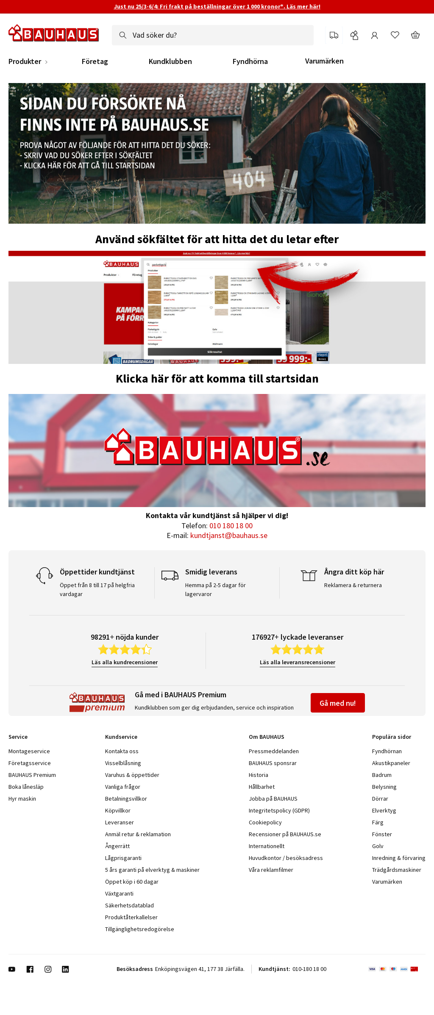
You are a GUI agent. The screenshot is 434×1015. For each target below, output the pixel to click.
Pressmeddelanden (274, 751)
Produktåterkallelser (131, 917)
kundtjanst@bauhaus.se (228, 535)
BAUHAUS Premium (32, 775)
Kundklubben (170, 61)
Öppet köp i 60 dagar (132, 881)
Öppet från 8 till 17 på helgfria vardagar (97, 589)
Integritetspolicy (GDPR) (279, 810)
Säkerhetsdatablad (129, 905)
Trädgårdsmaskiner (396, 870)
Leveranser (119, 822)
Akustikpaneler (391, 763)
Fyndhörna (250, 61)
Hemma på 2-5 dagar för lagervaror (215, 589)
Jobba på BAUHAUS (273, 798)
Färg (378, 822)
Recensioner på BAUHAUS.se (285, 834)
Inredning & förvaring (399, 858)
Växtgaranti (119, 893)
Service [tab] (18, 736)
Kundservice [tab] (121, 736)
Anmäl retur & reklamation (138, 834)
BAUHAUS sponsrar (273, 763)
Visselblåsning (123, 763)
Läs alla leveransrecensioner (297, 662)
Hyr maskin (22, 798)
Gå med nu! (338, 703)
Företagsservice (29, 763)
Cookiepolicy (265, 822)
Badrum (382, 775)
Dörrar (380, 798)
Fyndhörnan (387, 751)
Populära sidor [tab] (391, 736)
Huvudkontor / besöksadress (286, 858)
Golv (378, 846)
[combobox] (213, 35)
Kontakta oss (122, 751)
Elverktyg (384, 810)
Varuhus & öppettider (132, 775)
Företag (95, 61)
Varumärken (324, 61)
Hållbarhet (262, 786)
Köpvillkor (118, 810)
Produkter (24, 61)
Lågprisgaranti (123, 858)
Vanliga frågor (122, 786)
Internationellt (266, 846)
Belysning (384, 786)
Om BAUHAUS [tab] (266, 736)
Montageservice (29, 751)
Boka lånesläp (26, 786)
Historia (258, 775)
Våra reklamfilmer (271, 870)
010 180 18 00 (231, 525)
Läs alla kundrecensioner (125, 662)
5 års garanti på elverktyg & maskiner (152, 870)
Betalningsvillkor (126, 798)
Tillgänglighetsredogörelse (139, 929)
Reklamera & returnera (353, 585)
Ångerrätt (117, 846)
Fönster (382, 834)
